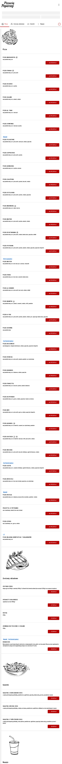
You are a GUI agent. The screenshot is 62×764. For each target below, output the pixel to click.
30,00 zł (53, 592)
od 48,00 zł (52, 185)
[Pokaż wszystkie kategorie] (59, 24)
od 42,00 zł (52, 89)
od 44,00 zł (52, 102)
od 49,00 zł (52, 211)
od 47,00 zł (52, 145)
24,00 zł (53, 698)
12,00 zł (53, 618)
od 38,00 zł (52, 63)
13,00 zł (53, 631)
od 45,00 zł (52, 116)
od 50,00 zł (52, 267)
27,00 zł (53, 605)
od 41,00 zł (52, 76)
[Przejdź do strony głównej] (8, 4)
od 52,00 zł (52, 320)
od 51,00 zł (52, 251)
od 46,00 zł (52, 129)
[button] (17, 57)
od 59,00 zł (52, 542)
